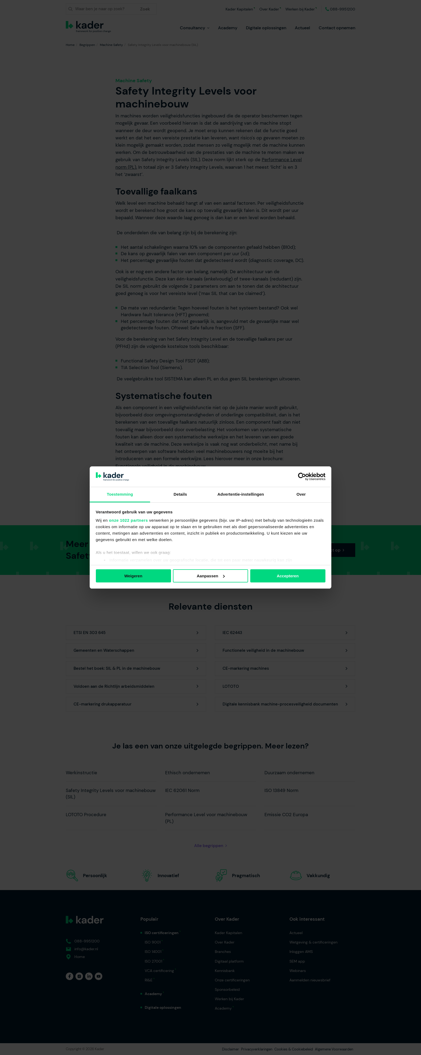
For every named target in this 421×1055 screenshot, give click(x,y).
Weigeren (133, 576)
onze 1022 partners (128, 520)
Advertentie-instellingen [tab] (240, 494)
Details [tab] (180, 494)
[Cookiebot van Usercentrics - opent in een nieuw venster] (301, 477)
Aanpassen (211, 576)
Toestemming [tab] (120, 494)
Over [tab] (301, 494)
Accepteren (288, 576)
